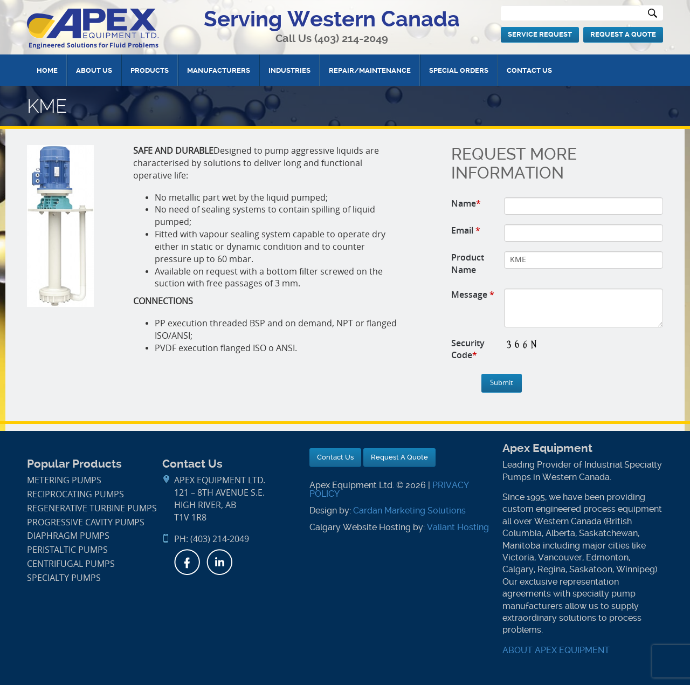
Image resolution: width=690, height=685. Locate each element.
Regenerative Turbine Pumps (92, 508)
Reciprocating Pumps (75, 494)
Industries (289, 70)
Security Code (468, 349)
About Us (94, 70)
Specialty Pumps (64, 578)
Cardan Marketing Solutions (409, 510)
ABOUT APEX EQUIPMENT (556, 650)
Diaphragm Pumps (68, 536)
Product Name (467, 263)
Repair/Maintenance (370, 70)
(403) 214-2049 (351, 38)
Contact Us (529, 70)
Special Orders (458, 70)
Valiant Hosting (458, 527)
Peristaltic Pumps (67, 550)
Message (472, 294)
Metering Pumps (64, 480)
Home (47, 70)
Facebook (187, 562)
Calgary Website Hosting (360, 527)
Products (149, 70)
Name (466, 203)
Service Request (540, 34)
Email (465, 230)
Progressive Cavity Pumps (85, 522)
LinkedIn (219, 562)
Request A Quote (623, 34)
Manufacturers (218, 70)
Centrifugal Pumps (71, 564)
